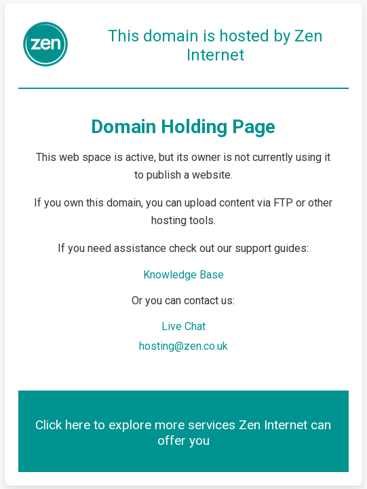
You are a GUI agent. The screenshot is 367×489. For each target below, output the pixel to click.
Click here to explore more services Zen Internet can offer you (183, 432)
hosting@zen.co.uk (183, 346)
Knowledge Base (183, 274)
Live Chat (183, 326)
